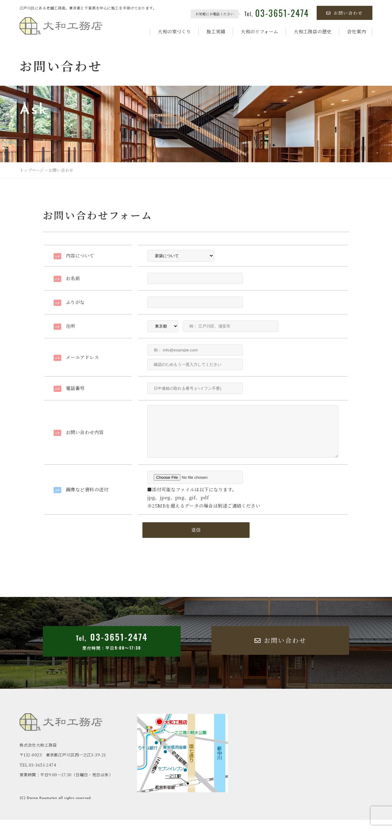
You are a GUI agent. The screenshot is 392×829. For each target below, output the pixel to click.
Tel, (276, 14)
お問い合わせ (344, 13)
